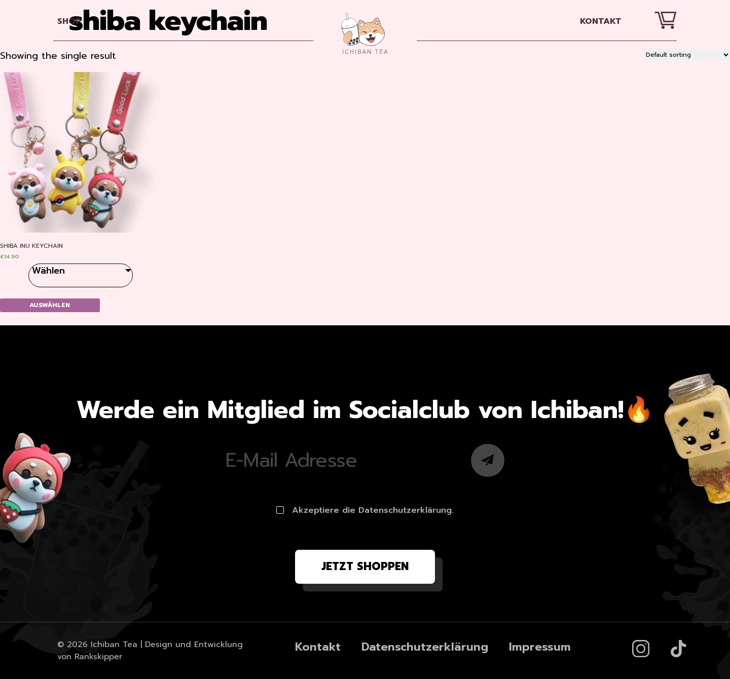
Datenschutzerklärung (424, 647)
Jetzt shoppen (365, 566)
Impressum (540, 647)
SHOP (69, 21)
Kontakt (601, 21)
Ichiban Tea (114, 644)
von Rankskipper (89, 657)
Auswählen (49, 305)
